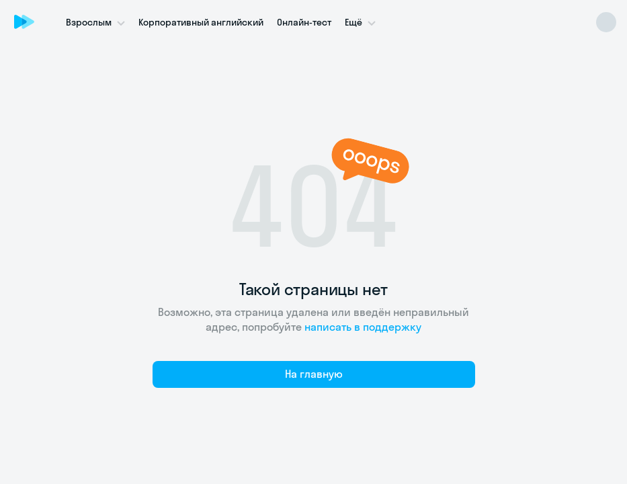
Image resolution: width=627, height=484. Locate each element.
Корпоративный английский (200, 22)
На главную (314, 373)
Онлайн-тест (304, 22)
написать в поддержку (362, 326)
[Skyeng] (24, 21)
